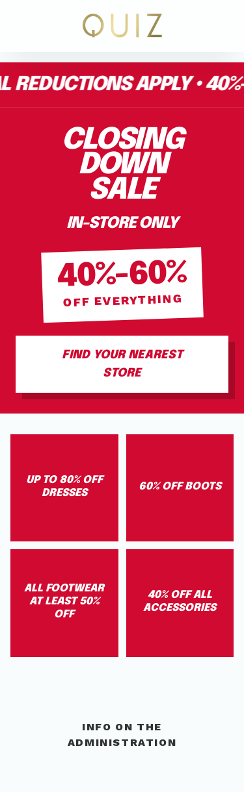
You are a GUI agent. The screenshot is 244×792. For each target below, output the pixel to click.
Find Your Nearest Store (122, 364)
